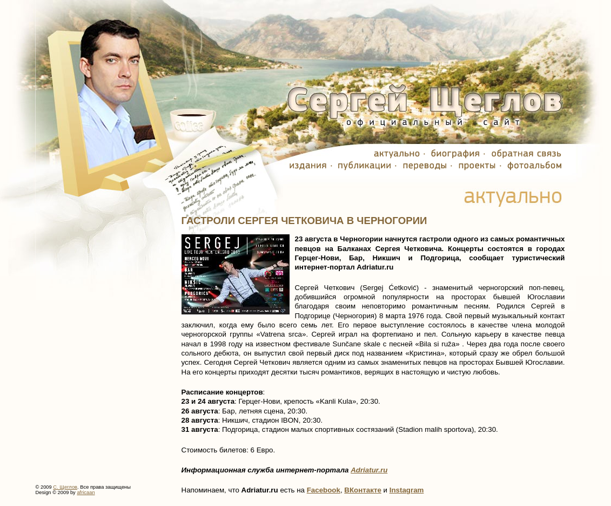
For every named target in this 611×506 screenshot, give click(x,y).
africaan (86, 492)
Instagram (407, 490)
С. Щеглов (65, 487)
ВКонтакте (362, 490)
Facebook (323, 490)
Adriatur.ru (369, 470)
